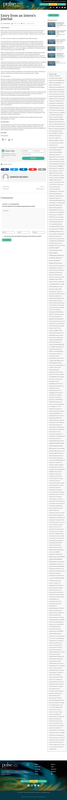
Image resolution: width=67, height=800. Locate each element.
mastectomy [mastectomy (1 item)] (59, 434)
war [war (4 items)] (61, 737)
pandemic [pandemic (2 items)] (55, 536)
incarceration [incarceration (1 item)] (60, 386)
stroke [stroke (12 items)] (59, 679)
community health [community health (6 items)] (54, 189)
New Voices (37, 769)
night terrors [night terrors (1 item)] (53, 496)
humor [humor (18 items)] (58, 367)
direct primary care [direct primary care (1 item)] (57, 243)
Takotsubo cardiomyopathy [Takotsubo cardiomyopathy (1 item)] (56, 691)
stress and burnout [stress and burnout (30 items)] (56, 677)
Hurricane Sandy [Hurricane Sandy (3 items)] (54, 369)
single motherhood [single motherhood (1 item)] (54, 652)
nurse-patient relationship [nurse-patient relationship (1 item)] (56, 505)
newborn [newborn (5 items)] (54, 494)
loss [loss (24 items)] (59, 422)
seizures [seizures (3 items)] (52, 643)
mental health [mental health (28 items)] (54, 453)
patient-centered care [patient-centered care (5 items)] (55, 547)
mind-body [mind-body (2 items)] (54, 467)
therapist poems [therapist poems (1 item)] (56, 705)
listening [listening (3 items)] (61, 420)
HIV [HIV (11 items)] (60, 353)
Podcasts (53, 764)
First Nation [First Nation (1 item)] (54, 305)
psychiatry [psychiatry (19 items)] (55, 599)
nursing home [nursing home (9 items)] (53, 517)
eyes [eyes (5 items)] (51, 293)
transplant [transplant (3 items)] (57, 718)
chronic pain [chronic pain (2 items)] (59, 173)
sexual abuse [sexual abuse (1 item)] (58, 645)
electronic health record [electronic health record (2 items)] (55, 274)
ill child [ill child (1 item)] (55, 374)
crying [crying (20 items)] (54, 224)
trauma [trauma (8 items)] (52, 721)
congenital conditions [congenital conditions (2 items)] (55, 198)
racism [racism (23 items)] (57, 615)
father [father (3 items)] (51, 303)
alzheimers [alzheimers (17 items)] (59, 101)
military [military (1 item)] (51, 464)
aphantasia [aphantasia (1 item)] (58, 108)
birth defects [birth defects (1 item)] (61, 126)
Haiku (52, 766)
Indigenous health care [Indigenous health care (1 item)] (55, 390)
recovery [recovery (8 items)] (54, 622)
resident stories (7, 164)
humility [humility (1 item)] (52, 367)
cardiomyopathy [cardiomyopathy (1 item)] (54, 147)
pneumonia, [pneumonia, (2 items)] (52, 575)
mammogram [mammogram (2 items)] (53, 429)
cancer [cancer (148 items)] (53, 140)
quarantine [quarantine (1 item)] (60, 612)
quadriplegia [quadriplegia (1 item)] (58, 610)
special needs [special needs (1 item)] (58, 668)
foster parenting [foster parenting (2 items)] (55, 307)
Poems (36, 771)
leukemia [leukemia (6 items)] (52, 418)
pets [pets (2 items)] (61, 564)
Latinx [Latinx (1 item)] (61, 415)
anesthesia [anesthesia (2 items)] (54, 105)
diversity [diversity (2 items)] (59, 245)
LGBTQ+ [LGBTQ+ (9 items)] (59, 418)
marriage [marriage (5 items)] (61, 429)
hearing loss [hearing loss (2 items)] (58, 349)
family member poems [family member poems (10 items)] (56, 298)
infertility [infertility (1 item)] (60, 392)
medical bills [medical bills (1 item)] (53, 436)
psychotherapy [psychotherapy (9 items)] (54, 608)
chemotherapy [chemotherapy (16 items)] (54, 164)
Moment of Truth (60, 46)
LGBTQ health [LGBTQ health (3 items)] (53, 420)
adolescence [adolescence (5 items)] (53, 87)
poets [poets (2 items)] (55, 580)
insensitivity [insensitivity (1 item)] (52, 395)
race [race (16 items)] (51, 615)
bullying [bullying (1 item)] (58, 135)
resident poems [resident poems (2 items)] (53, 631)
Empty (57, 61)
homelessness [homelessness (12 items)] (54, 358)
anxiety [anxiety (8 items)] (52, 108)
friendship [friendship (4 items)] (57, 309)
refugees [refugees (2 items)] (60, 622)
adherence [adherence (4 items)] (57, 85)
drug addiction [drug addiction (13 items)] (54, 268)
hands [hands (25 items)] (52, 333)
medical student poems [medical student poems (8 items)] (56, 441)
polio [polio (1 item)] (59, 580)
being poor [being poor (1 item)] (60, 121)
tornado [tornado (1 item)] (51, 712)
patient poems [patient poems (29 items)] (54, 556)
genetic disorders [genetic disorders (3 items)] (56, 316)
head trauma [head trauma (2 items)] (59, 333)
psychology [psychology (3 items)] (53, 606)
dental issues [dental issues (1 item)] (53, 238)
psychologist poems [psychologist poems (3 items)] (55, 601)
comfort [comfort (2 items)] (53, 184)
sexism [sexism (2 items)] (51, 645)
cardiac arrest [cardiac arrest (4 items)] (55, 143)
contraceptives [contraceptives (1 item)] (53, 202)
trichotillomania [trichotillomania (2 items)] (58, 723)
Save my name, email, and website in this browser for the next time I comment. (22, 236)
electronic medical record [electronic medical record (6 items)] (56, 277)
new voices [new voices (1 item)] (60, 494)
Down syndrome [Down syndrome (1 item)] (60, 265)
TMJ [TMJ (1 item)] (59, 709)
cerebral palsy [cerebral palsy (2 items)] (53, 157)
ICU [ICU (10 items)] (59, 372)
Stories (36, 764)
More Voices (37, 766)
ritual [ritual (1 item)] (53, 638)
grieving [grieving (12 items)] (57, 326)
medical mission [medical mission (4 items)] (56, 438)
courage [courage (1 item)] (54, 214)
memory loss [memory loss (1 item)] (61, 451)
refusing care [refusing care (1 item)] (53, 624)
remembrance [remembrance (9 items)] (55, 626)
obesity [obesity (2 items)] (59, 520)
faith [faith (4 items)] (56, 293)
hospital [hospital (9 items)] (55, 363)
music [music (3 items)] (57, 480)
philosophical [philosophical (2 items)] (53, 566)
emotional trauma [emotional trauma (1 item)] (54, 281)
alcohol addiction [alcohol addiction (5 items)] (59, 96)
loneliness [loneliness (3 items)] (52, 422)
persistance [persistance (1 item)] (55, 561)
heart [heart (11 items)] (51, 351)
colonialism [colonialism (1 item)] (57, 182)
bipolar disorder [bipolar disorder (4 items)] (60, 124)
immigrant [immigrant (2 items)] (59, 379)
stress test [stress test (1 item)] (52, 679)
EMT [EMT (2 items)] (59, 284)
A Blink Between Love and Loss (60, 54)
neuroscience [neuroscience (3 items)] (53, 492)
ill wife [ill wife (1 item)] (53, 379)
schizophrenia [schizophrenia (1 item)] (53, 640)
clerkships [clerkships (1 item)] (57, 175)
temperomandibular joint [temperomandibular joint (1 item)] (56, 693)
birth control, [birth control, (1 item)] (53, 126)
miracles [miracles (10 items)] (52, 469)
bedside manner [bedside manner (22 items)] (57, 115)
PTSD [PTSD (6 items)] (61, 608)
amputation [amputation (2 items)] (52, 103)
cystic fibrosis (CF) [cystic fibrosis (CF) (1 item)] (54, 229)
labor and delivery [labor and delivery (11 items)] (57, 413)
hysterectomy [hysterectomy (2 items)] (53, 372)
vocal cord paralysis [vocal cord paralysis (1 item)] (58, 735)
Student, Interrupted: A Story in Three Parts (61, 32)
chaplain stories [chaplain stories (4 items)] (59, 161)
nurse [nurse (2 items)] (61, 499)
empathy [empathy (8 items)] (54, 284)
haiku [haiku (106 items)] (58, 330)
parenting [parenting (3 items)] (52, 540)
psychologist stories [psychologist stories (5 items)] (55, 603)
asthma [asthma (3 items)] (54, 110)
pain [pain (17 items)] (53, 533)
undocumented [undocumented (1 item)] (53, 730)
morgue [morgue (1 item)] (59, 471)
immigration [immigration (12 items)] (53, 383)
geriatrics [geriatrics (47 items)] (53, 319)
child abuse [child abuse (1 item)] (54, 166)
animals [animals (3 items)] (61, 105)
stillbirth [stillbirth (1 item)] (60, 672)
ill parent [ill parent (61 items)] (55, 376)
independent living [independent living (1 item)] (54, 388)
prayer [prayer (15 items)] (57, 583)
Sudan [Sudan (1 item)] (61, 681)
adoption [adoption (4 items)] (61, 87)
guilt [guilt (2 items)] (57, 328)
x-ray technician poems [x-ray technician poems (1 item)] (57, 746)
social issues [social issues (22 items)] (54, 659)
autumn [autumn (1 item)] (57, 112)
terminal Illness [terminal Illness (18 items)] (54, 695)
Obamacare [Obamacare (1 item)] (52, 520)
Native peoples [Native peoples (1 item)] (55, 485)
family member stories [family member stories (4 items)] (56, 300)
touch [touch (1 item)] (57, 712)
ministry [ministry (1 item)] (60, 467)
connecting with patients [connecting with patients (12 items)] (57, 200)
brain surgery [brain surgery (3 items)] (55, 131)
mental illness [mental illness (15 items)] (60, 460)
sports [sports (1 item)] (59, 670)
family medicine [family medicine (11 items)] (56, 296)
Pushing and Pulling (61, 39)
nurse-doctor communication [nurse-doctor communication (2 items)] (57, 501)
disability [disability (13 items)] (52, 245)
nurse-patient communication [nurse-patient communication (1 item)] (57, 503)
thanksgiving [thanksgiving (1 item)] (53, 698)
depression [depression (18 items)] (55, 241)
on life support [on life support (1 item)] (55, 524)
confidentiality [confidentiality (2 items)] (59, 196)
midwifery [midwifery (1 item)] (52, 462)
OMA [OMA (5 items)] (53, 522)
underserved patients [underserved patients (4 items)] (55, 728)
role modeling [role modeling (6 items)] (59, 638)
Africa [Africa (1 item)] (62, 94)
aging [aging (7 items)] (51, 96)
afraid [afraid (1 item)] (57, 94)
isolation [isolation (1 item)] (59, 409)
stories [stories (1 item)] (51, 674)
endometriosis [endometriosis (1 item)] (53, 291)
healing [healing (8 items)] (52, 335)
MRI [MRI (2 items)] (57, 478)
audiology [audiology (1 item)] (60, 110)
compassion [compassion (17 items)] (53, 191)
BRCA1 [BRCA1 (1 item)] (56, 133)
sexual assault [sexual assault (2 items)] (53, 647)
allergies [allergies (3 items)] (52, 98)
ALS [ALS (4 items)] (57, 98)
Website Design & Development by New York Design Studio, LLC (33, 796)
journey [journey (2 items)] (51, 411)
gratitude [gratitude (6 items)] (61, 323)
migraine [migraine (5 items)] (59, 462)
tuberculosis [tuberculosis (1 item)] (53, 725)
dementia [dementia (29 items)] (53, 236)
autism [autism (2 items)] (51, 112)
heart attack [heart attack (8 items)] (59, 351)
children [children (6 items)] (61, 168)
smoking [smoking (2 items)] (54, 654)
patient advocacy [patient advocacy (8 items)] (54, 549)
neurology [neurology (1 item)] (59, 489)
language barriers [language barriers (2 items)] (54, 415)
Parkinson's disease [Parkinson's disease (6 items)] (55, 545)
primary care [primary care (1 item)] (58, 590)
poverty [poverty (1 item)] (51, 583)
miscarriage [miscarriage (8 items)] (60, 469)
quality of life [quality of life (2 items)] (53, 612)
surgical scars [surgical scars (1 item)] (56, 688)
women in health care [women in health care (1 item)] (55, 744)
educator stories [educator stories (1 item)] (59, 270)
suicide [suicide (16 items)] (52, 684)
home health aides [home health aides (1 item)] (54, 356)
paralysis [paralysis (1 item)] (54, 538)
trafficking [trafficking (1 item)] (58, 714)
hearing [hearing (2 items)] (51, 349)
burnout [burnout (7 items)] (52, 138)
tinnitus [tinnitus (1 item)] (54, 709)
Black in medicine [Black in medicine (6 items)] (54, 128)
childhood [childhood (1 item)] (55, 168)
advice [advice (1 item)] (56, 92)
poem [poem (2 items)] (53, 578)
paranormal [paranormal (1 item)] (60, 538)
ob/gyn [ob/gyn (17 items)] (62, 517)
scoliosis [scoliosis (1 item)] (61, 640)
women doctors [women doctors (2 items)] (58, 742)
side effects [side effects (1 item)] (58, 649)
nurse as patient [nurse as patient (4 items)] (54, 508)
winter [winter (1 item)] (57, 740)
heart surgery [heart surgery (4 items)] (53, 353)
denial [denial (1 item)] (60, 236)
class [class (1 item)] (51, 175)
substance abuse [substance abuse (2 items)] (54, 681)
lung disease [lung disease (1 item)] (58, 425)
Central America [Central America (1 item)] (56, 154)
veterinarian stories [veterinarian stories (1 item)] (54, 732)
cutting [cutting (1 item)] (61, 226)
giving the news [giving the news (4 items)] (59, 321)
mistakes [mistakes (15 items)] (53, 471)
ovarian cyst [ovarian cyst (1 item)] (54, 531)
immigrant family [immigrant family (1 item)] (54, 381)
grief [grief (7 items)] (51, 326)
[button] (50, 7)
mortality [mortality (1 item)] (52, 474)
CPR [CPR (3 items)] (54, 217)
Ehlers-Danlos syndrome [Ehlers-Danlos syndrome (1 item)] (55, 272)
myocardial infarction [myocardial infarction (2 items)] (55, 483)
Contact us (53, 771)
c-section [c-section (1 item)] (58, 138)
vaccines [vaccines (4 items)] (61, 730)
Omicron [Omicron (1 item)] (58, 522)
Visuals (36, 773)
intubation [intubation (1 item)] (54, 406)
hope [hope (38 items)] (53, 360)
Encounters (53, 769)
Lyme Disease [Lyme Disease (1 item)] (53, 427)
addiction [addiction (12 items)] (60, 82)
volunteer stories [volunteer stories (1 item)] (54, 737)
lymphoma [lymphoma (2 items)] (61, 427)
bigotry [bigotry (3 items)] (52, 124)
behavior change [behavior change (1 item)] (54, 117)
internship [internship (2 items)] (59, 402)
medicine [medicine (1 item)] (55, 448)
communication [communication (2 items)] (55, 186)
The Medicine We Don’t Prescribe (60, 23)
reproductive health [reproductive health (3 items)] (55, 629)
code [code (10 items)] (57, 177)
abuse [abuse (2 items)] (58, 76)
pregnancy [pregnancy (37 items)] (53, 585)
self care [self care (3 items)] (58, 643)
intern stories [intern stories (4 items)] (53, 404)
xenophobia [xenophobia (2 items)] (52, 749)
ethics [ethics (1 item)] (60, 291)
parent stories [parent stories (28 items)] (56, 542)
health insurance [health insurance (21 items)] (58, 347)
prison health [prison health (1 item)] (53, 592)
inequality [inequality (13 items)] (53, 392)
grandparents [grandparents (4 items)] (53, 323)
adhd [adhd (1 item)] (51, 85)
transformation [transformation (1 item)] (53, 716)
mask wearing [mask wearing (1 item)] (53, 431)
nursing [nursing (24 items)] (59, 515)
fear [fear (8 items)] (56, 303)
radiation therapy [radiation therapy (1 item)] (54, 617)
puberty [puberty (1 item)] (51, 610)
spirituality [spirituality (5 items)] (52, 670)
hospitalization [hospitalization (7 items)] (60, 365)
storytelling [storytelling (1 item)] (57, 674)
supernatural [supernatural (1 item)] (55, 686)
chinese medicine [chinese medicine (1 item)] (54, 170)
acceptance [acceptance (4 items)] (53, 78)
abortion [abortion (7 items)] (52, 76)
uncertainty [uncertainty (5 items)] (60, 725)
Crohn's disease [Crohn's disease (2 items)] (58, 219)
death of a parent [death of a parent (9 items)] (58, 234)
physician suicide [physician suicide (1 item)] (56, 573)
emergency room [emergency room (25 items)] (55, 279)
